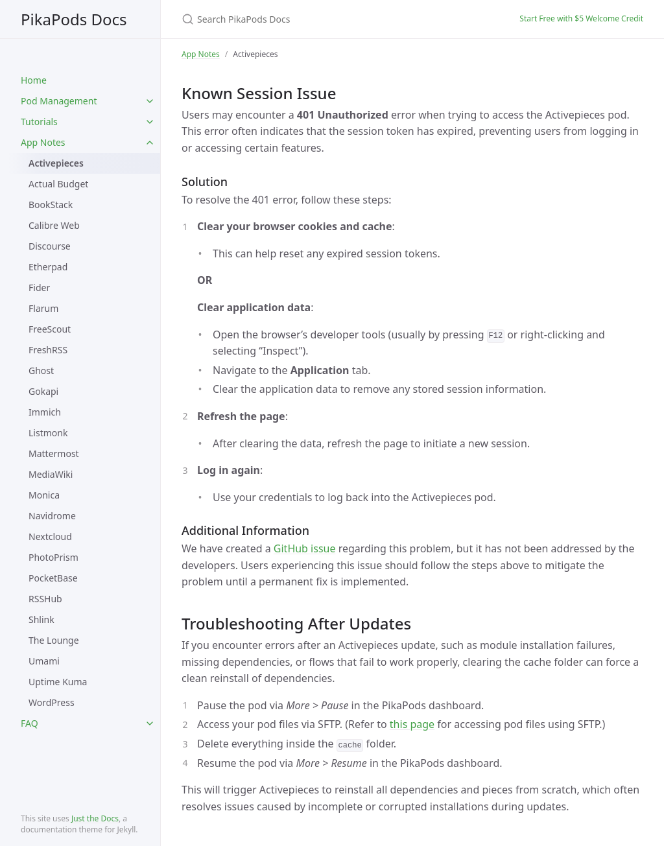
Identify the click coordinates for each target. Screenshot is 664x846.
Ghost (41, 370)
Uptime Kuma (58, 682)
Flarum (43, 308)
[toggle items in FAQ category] (149, 723)
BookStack (51, 204)
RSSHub (45, 599)
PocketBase (53, 578)
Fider (39, 287)
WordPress (52, 702)
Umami (44, 661)
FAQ (29, 723)
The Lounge (54, 640)
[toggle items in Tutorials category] (149, 122)
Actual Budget (58, 184)
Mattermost (54, 453)
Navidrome (52, 516)
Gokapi (43, 391)
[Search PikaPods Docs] (334, 19)
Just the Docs (95, 818)
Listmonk (48, 433)
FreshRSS (48, 350)
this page (412, 724)
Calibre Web (54, 225)
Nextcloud (50, 536)
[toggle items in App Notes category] (149, 142)
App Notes (43, 142)
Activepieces (56, 163)
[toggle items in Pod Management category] (149, 101)
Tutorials (39, 121)
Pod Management (59, 101)
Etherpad (48, 267)
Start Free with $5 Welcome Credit (581, 18)
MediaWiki (51, 474)
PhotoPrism (53, 557)
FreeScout (50, 329)
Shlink (41, 619)
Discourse (50, 246)
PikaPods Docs (74, 19)
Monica (44, 495)
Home (34, 80)
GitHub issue (305, 548)
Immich (45, 412)
